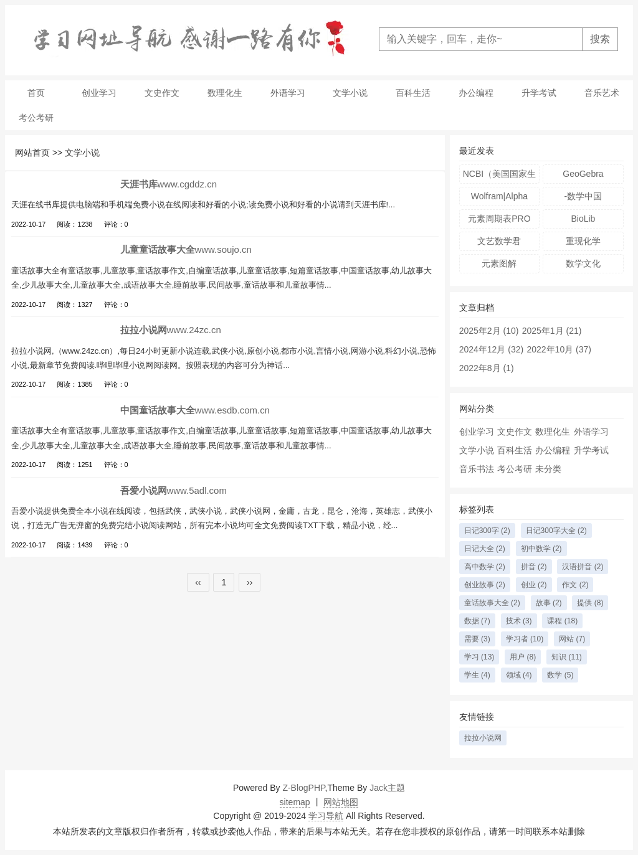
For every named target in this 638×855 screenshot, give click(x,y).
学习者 (525, 639)
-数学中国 (583, 196)
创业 (534, 584)
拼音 (534, 566)
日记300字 (487, 530)
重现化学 (583, 241)
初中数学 (541, 548)
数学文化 (583, 263)
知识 (566, 657)
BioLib (583, 219)
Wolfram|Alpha (499, 196)
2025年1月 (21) (552, 331)
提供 (590, 602)
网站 (572, 639)
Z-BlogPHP (303, 788)
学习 (479, 657)
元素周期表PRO (499, 219)
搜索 (600, 39)
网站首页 (32, 153)
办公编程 (476, 93)
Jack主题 (387, 788)
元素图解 (499, 263)
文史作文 (162, 93)
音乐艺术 (601, 93)
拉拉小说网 (483, 738)
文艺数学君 (499, 241)
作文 (575, 584)
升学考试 (538, 93)
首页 (36, 93)
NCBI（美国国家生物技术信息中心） (499, 176)
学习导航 (325, 816)
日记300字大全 (556, 530)
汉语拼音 (582, 566)
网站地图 (340, 802)
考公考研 (36, 118)
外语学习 (287, 93)
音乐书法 (476, 469)
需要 (477, 639)
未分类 (548, 469)
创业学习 (99, 93)
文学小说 (350, 93)
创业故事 (484, 584)
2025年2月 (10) (489, 331)
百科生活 (413, 93)
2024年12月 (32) (491, 349)
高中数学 (484, 566)
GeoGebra (583, 174)
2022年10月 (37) (558, 349)
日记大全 (484, 548)
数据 (477, 620)
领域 (519, 675)
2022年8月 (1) (486, 368)
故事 (549, 602)
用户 (523, 657)
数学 (560, 675)
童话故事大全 (492, 602)
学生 (477, 675)
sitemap (295, 802)
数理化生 (224, 93)
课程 (562, 620)
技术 (519, 620)
